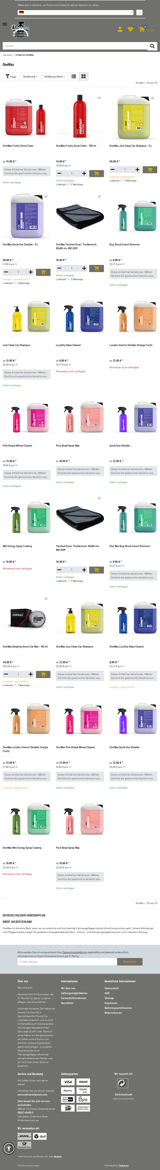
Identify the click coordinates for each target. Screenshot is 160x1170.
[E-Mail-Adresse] (67, 962)
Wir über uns (68, 988)
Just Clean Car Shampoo (16, 345)
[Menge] (71, 173)
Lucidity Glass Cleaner (68, 345)
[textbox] (75, 12)
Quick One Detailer (119, 445)
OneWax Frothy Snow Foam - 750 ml (76, 145)
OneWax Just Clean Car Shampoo (74, 646)
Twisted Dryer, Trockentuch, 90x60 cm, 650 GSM (77, 547)
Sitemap (109, 998)
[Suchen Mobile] (75, 46)
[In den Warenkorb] (96, 173)
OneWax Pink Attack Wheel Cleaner (75, 747)
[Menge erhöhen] (84, 173)
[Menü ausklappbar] (5, 22)
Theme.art (123, 1165)
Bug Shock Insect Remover (124, 244)
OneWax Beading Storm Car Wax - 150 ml (25, 646)
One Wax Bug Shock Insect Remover (129, 546)
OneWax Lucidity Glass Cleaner (126, 646)
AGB (107, 993)
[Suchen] (152, 46)
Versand (57, 1156)
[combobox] (76, 12)
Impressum (111, 1003)
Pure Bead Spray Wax (68, 445)
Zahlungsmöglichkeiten (74, 993)
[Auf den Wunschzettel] (99, 98)
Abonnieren (129, 961)
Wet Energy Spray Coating (17, 546)
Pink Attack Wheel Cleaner (17, 445)
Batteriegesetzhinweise (118, 1007)
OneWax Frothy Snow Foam (18, 145)
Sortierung (29, 76)
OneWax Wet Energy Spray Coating (22, 847)
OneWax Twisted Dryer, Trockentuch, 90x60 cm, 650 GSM (76, 246)
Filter (10, 76)
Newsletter (67, 1003)
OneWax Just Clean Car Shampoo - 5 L (130, 145)
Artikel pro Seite (53, 76)
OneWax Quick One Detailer (124, 747)
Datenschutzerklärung (74, 952)
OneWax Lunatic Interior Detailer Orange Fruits (25, 749)
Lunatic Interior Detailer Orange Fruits (130, 345)
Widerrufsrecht (113, 1012)
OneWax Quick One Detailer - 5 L (20, 244)
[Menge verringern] (59, 173)
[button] (120, 29)
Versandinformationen (73, 998)
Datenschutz (112, 988)
